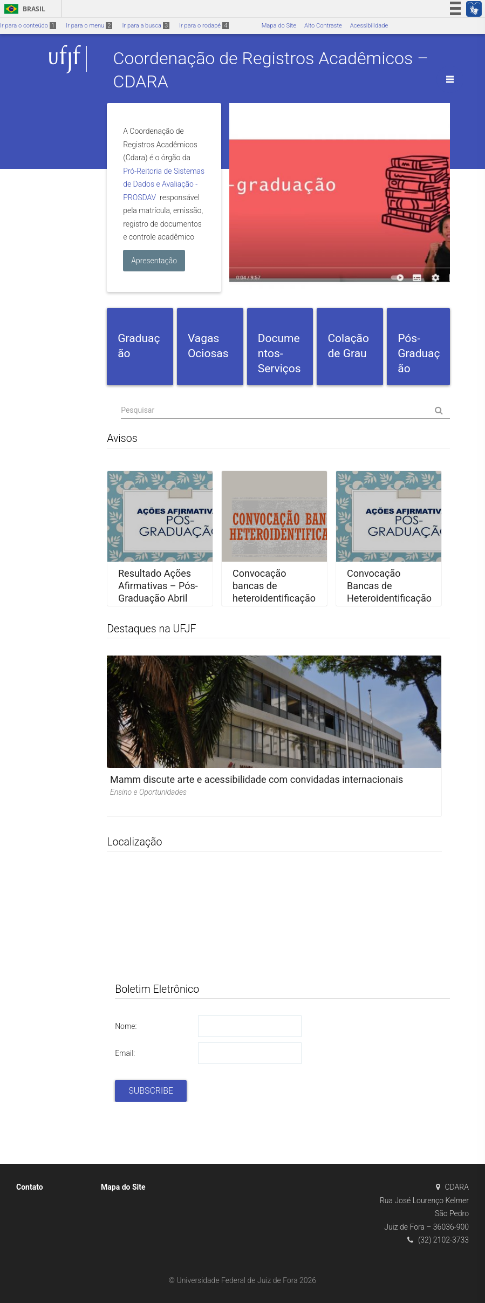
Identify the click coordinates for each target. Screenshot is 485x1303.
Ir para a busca (145, 25)
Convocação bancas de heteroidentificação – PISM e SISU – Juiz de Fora (274, 598)
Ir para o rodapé (204, 25)
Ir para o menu (89, 25)
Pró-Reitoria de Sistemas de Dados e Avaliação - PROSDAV (163, 184)
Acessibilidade (369, 25)
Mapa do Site (279, 25)
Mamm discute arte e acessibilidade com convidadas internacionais (256, 779)
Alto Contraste (323, 25)
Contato (29, 1187)
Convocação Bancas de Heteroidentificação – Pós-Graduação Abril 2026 (389, 598)
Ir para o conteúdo (28, 25)
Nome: (125, 1026)
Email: (125, 1053)
